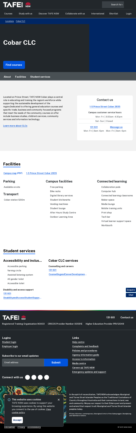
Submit (56, 362)
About (7, 76)
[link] (12, 173)
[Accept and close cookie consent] (17, 420)
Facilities (20, 76)
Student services (40, 76)
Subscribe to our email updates (20, 355)
